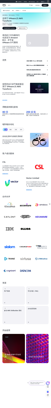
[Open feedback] (50, 204)
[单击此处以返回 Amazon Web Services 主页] (4, 5)
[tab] (5, 129)
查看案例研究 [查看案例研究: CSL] (5, 173)
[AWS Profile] (48, 1)
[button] (45, 5)
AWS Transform (12, 15)
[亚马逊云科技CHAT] (48, 383)
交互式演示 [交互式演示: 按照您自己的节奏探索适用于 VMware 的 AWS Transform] (4, 100)
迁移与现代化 (4, 15)
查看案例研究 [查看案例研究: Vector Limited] (29, 189)
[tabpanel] (25, 140)
